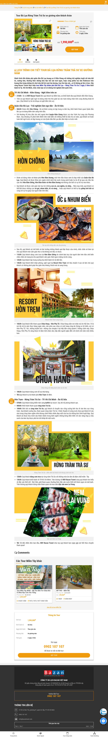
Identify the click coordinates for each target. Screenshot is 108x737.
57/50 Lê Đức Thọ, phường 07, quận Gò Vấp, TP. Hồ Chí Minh (36, 710)
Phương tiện (20, 595)
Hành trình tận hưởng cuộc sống (9, 3)
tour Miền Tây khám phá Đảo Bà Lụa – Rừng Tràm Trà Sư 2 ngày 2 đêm (63, 85)
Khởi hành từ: (64, 27)
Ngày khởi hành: (84, 27)
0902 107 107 (23, 714)
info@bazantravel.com (25, 719)
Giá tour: (18, 620)
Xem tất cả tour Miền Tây (54, 607)
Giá (18, 597)
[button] (50, 21)
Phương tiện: (64, 31)
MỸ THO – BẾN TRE (63, 591)
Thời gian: (82, 31)
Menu (105, 3)
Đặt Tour (74, 49)
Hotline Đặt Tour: (54, 694)
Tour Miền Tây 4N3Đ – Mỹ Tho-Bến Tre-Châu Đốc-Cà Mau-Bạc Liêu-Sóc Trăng (34, 592)
